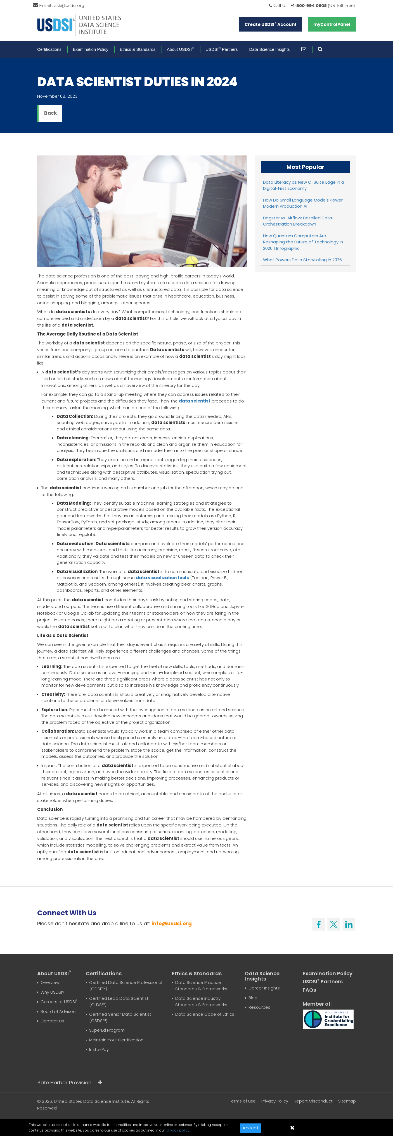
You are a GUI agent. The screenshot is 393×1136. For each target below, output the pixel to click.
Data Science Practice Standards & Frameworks (201, 985)
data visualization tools (162, 578)
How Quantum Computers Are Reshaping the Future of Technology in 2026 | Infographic (303, 242)
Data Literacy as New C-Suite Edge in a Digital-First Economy (303, 185)
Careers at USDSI (59, 1002)
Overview (50, 982)
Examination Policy (90, 49)
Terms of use (242, 1101)
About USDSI (180, 49)
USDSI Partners (222, 49)
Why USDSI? (52, 992)
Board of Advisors (59, 1011)
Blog (252, 998)
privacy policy (178, 1130)
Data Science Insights (269, 49)
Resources (259, 1007)
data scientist (194, 401)
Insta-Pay (99, 1049)
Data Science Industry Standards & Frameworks (201, 1001)
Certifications (49, 49)
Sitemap (347, 1101)
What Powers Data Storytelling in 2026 (302, 260)
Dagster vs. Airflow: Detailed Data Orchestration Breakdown (297, 221)
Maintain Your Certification (116, 1040)
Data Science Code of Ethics (204, 1014)
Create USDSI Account (271, 24)
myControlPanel (331, 24)
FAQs (309, 989)
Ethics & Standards (137, 49)
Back (50, 113)
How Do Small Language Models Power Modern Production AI (303, 203)
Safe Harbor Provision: (69, 1082)
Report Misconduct (313, 1101)
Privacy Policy (274, 1101)
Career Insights (264, 988)
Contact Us (52, 1021)
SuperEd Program (107, 1030)
